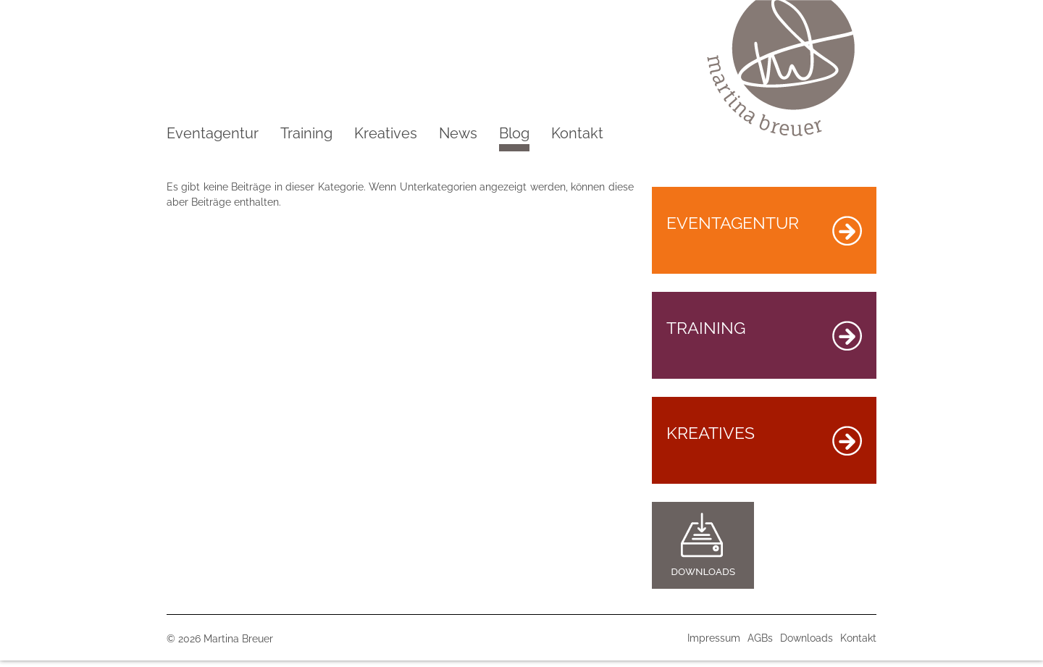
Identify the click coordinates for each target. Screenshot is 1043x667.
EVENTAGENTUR (764, 229)
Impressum (713, 638)
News (458, 133)
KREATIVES (764, 439)
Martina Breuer (238, 639)
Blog (514, 138)
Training (306, 133)
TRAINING (764, 334)
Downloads (806, 638)
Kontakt (577, 133)
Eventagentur (213, 133)
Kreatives (385, 133)
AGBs (760, 638)
